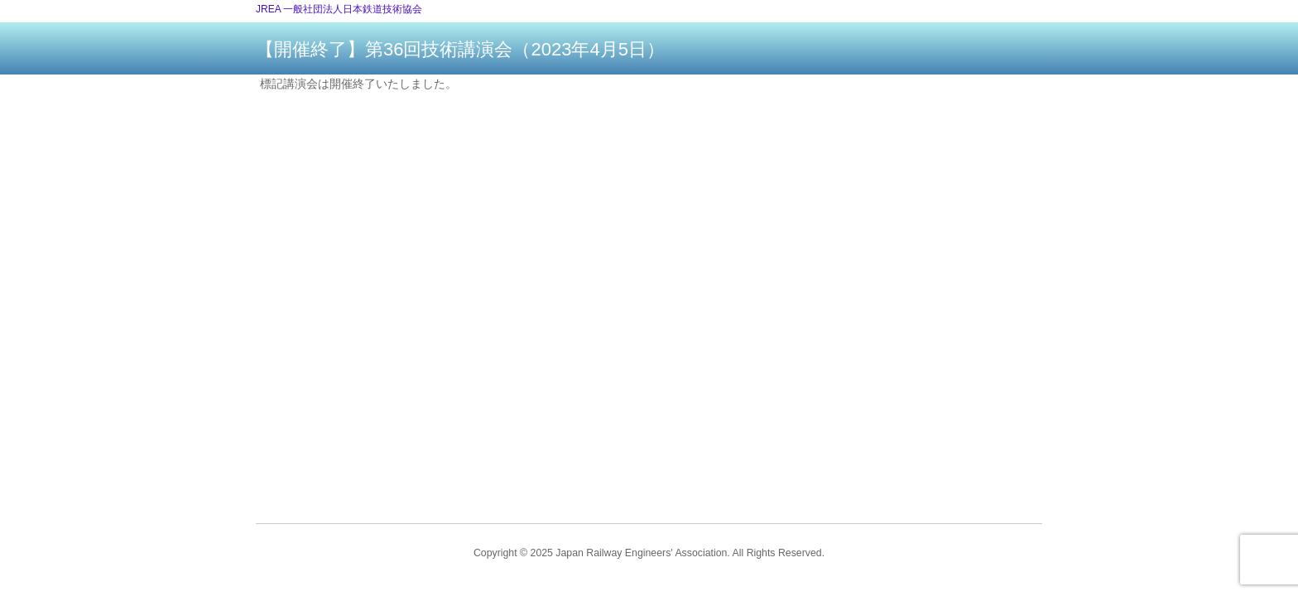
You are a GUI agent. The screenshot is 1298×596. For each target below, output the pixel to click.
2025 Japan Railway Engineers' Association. (630, 553)
